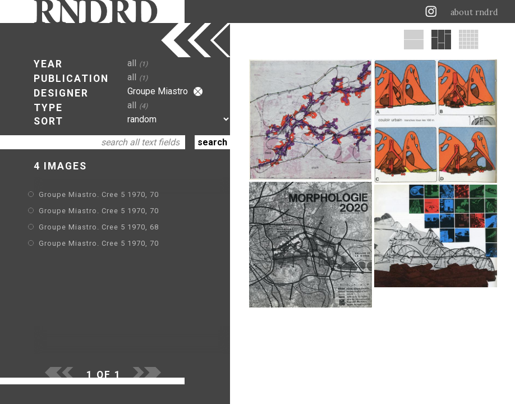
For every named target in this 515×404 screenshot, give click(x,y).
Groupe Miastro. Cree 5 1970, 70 (99, 194)
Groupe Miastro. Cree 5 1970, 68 (99, 227)
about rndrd (474, 12)
